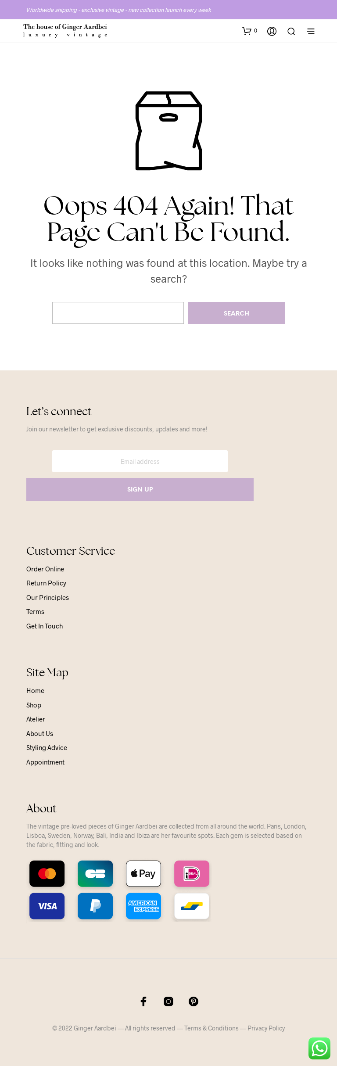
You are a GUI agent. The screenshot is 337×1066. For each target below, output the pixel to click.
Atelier (35, 719)
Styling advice (46, 747)
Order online (45, 569)
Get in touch (44, 626)
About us (39, 733)
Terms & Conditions (211, 1028)
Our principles (47, 597)
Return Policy (46, 583)
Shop (33, 705)
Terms (35, 611)
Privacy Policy (266, 1028)
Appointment (45, 762)
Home (35, 690)
